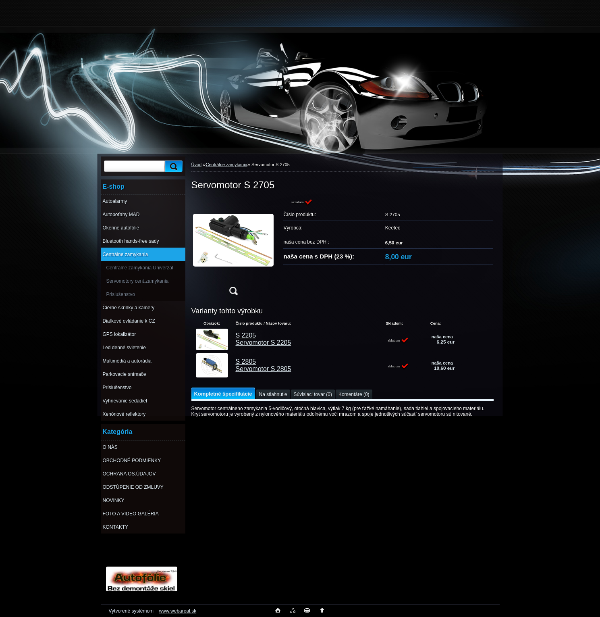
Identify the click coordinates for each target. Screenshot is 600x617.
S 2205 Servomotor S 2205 (263, 339)
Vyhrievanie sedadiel (125, 401)
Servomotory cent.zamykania (137, 281)
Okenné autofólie (121, 228)
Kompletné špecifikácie (223, 394)
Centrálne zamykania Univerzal (139, 268)
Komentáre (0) (354, 394)
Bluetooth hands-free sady (131, 241)
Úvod (196, 164)
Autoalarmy (115, 201)
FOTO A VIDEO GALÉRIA (131, 514)
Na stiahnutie (273, 394)
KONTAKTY (116, 527)
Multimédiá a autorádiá (127, 361)
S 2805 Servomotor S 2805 (263, 365)
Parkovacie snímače (124, 374)
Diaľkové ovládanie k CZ (129, 321)
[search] (172, 166)
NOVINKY (114, 500)
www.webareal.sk (177, 611)
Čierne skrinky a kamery (129, 308)
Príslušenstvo (117, 387)
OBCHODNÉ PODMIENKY (132, 460)
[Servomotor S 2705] (233, 249)
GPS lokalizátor (119, 334)
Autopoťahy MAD (121, 214)
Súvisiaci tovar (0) (313, 394)
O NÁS (110, 447)
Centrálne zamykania (125, 254)
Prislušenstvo (120, 294)
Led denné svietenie (124, 347)
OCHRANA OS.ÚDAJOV (129, 474)
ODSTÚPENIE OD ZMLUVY (133, 487)
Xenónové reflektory (124, 414)
